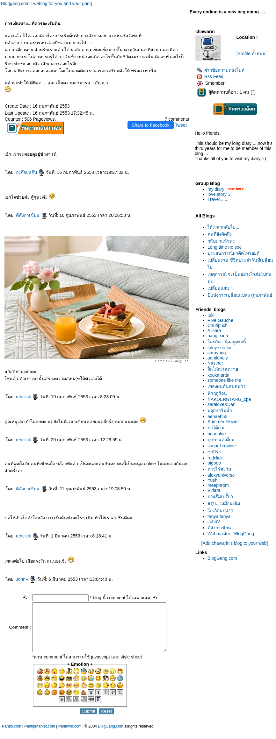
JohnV (26, 579)
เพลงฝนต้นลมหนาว (226, 386)
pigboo (214, 462)
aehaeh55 (217, 416)
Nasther (215, 363)
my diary (215, 189)
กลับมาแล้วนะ (221, 241)
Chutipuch (217, 325)
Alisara (214, 330)
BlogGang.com (222, 558)
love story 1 (218, 194)
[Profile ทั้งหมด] (251, 53)
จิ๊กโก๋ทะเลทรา (222, 369)
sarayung (216, 352)
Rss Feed (210, 76)
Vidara (213, 490)
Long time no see (224, 247)
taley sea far (219, 347)
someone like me (224, 380)
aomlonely (217, 357)
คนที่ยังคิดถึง (219, 234)
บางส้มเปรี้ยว (220, 496)
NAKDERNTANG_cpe (229, 399)
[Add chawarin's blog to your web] (234, 543)
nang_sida (217, 335)
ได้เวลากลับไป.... (224, 227)
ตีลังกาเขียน (31, 215)
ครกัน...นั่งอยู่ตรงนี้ (226, 341)
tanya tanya (218, 516)
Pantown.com (70, 736)
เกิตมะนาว (220, 510)
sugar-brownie (221, 445)
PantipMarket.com (39, 736)
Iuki (210, 315)
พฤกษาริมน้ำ (219, 410)
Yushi (212, 480)
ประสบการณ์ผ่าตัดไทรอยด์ (233, 253)
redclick (27, 396)
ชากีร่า (214, 451)
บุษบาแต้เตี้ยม (220, 439)
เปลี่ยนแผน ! (219, 288)
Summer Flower (223, 421)
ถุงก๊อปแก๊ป (30, 172)
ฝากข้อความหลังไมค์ (220, 70)
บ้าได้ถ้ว (216, 427)
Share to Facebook (150, 125)
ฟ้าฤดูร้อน (217, 393)
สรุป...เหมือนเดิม (223, 503)
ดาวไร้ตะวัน (219, 469)
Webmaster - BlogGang (230, 533)
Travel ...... (218, 199)
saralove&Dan (221, 404)
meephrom (218, 485)
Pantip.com (11, 736)
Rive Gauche (220, 320)
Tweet (181, 125)
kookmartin (218, 375)
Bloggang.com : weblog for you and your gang (46, 3)
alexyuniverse (221, 475)
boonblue (216, 433)
